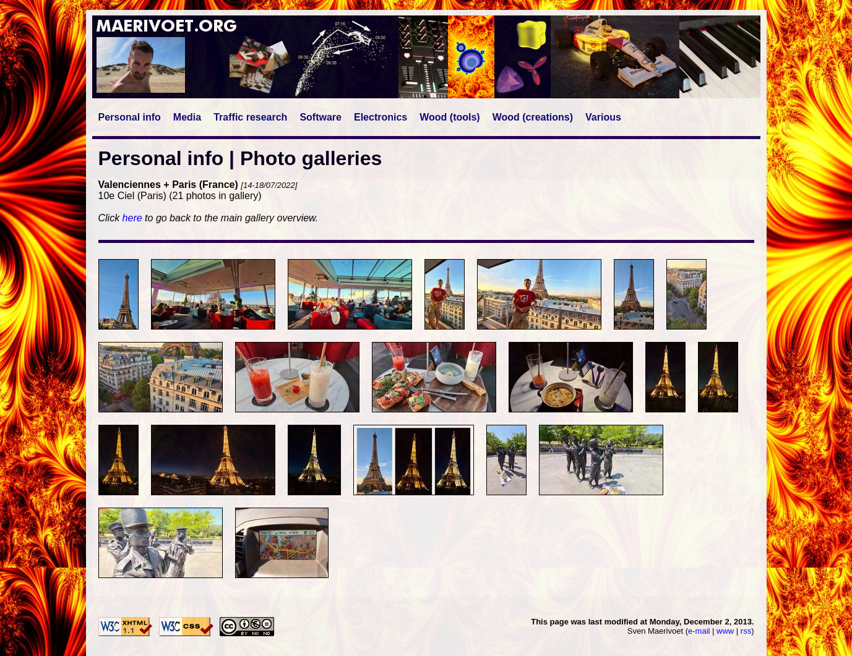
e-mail (699, 631)
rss (746, 631)
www (725, 631)
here (132, 218)
